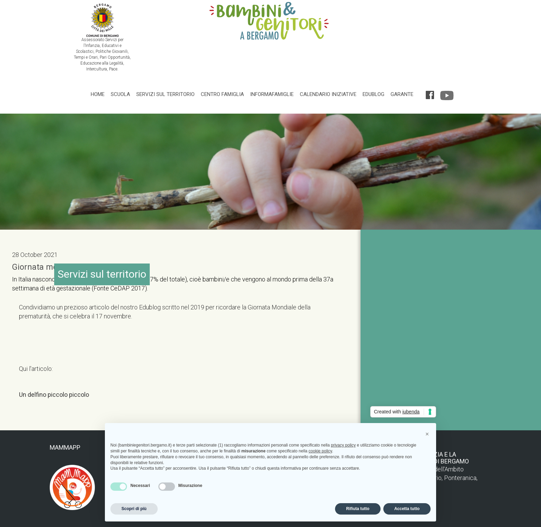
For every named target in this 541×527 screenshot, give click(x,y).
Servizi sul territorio (165, 94)
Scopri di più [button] (134, 508)
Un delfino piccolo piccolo (54, 394)
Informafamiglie (272, 94)
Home (98, 94)
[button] (427, 434)
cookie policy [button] (320, 451)
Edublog (373, 94)
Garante (402, 94)
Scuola (120, 94)
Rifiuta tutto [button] (357, 508)
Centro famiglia (222, 94)
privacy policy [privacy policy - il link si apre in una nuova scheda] (343, 445)
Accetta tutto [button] (407, 508)
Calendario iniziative (328, 94)
